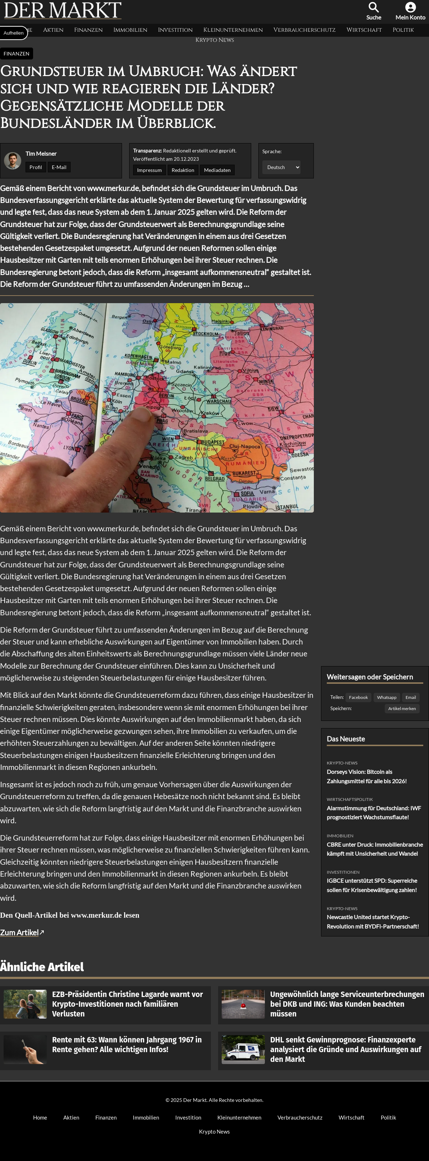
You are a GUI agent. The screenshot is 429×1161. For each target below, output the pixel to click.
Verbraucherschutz (305, 30)
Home (40, 1117)
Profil (36, 167)
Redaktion (183, 170)
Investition (175, 30)
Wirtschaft (364, 30)
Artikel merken (402, 708)
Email (411, 697)
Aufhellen (14, 33)
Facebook (358, 697)
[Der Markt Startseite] (63, 17)
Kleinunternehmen (233, 30)
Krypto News (214, 40)
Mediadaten (217, 170)
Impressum (149, 170)
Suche (373, 11)
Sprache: (272, 151)
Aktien (53, 30)
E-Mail (59, 167)
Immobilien (130, 30)
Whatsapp (387, 697)
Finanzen (88, 30)
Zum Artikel (19, 932)
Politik (403, 30)
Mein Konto (410, 11)
